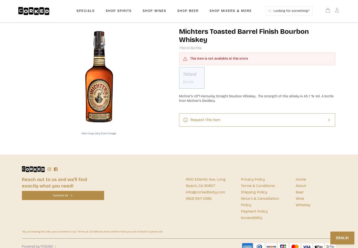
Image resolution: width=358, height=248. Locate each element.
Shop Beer (188, 11)
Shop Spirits (119, 11)
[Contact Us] (63, 195)
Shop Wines (154, 11)
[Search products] (289, 11)
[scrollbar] (257, 79)
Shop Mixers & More (231, 11)
